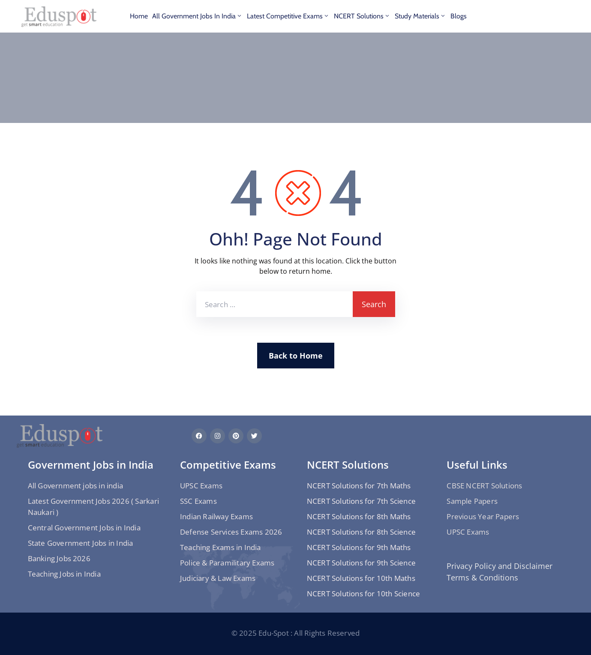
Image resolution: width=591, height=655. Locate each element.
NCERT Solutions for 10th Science (363, 593)
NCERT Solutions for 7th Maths (359, 486)
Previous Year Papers (483, 516)
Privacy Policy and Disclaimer (499, 566)
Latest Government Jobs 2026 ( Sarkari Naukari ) (93, 506)
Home (139, 16)
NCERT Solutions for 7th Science (361, 501)
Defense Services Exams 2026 (231, 532)
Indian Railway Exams (216, 516)
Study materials (420, 16)
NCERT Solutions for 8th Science (361, 532)
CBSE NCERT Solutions (484, 486)
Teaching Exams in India (220, 547)
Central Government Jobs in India (84, 527)
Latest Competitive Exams (288, 16)
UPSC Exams (201, 486)
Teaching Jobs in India (64, 574)
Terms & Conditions (482, 577)
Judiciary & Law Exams (217, 578)
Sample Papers (472, 501)
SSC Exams (198, 501)
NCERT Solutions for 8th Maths (359, 516)
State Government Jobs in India (80, 543)
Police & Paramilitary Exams (227, 563)
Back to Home (296, 355)
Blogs (458, 16)
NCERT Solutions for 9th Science (361, 563)
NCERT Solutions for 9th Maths (359, 547)
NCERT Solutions (362, 16)
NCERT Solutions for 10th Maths (361, 578)
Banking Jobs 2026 (59, 558)
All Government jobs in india (197, 16)
